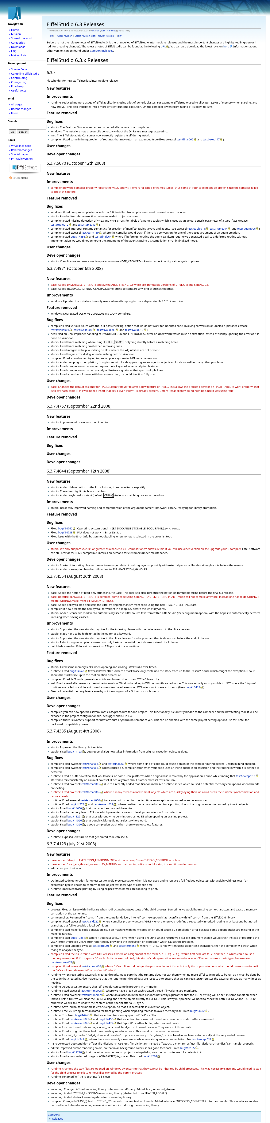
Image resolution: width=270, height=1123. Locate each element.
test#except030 (90, 799)
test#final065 (185, 139)
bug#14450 (106, 1018)
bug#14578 (77, 803)
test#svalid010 (134, 330)
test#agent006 (246, 228)
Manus (96, 30)
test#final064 (103, 236)
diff (51, 35)
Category (53, 1113)
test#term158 (127, 945)
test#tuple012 (59, 224)
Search (12, 121)
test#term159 (90, 232)
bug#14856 (78, 236)
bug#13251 (74, 815)
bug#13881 (78, 937)
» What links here (20, 146)
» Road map (16, 86)
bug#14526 (74, 819)
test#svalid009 (106, 330)
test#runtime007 (61, 961)
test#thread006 (90, 791)
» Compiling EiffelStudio (24, 73)
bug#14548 (77, 670)
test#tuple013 (87, 224)
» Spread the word (20, 38)
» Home (14, 30)
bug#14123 (74, 751)
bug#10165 (187, 1047)
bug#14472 (197, 1009)
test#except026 (79, 1022)
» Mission (15, 34)
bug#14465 (82, 1014)
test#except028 (201, 1038)
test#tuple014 (219, 228)
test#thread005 (90, 783)
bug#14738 (65, 532)
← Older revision (63, 35)
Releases (57, 1117)
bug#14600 (74, 807)
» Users (13, 113)
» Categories (17, 42)
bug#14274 (150, 1055)
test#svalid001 (60, 330)
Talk (103, 30)
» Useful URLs (17, 90)
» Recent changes (20, 109)
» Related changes (20, 150)
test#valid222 (90, 920)
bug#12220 (74, 1051)
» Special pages (18, 154)
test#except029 (103, 803)
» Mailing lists (17, 55)
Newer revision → (107, 35)
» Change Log (17, 82)
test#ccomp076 (91, 965)
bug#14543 (77, 1038)
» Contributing (18, 78)
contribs (111, 30)
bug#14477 (106, 1022)
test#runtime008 (91, 989)
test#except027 (79, 1018)
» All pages (16, 104)
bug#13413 (193, 686)
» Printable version (21, 158)
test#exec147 (211, 139)
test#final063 (116, 763)
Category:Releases (101, 51)
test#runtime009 (91, 993)
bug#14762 (65, 528)
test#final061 (89, 763)
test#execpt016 (245, 775)
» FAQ (12, 51)
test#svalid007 (83, 330)
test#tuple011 (196, 228)
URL (163, 46)
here (226, 46)
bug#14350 (74, 823)
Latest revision (82, 35)
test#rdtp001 (101, 945)
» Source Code (18, 69)
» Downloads (17, 47)
